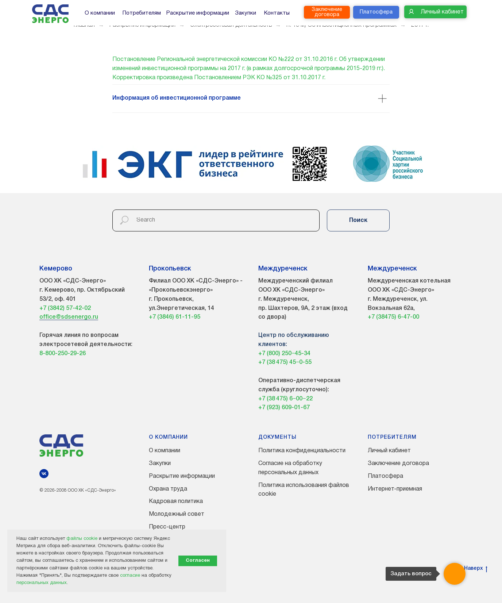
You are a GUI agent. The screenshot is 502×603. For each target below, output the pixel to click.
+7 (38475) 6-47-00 (393, 317)
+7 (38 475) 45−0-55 (285, 362)
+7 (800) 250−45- (281, 353)
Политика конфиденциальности (301, 450)
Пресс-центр (167, 527)
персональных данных (41, 583)
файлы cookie (81, 539)
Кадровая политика (176, 501)
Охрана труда (168, 489)
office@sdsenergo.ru (68, 317)
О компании (164, 450)
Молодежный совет (176, 514)
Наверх (475, 569)
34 (307, 353)
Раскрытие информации (182, 476)
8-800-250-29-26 (62, 353)
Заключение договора (398, 463)
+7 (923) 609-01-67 (284, 407)
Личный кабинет (389, 450)
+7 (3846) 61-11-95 (174, 317)
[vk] (44, 473)
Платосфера (385, 476)
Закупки (160, 463)
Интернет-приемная (395, 489)
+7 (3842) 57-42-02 (65, 308)
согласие (130, 575)
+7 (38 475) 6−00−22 (285, 399)
